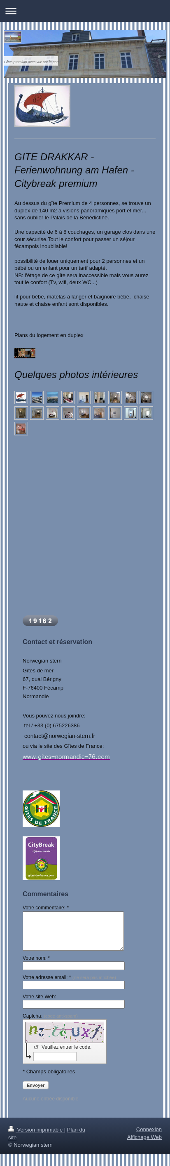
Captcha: (50, 1016)
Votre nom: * (36, 958)
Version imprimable (36, 1130)
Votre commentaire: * (46, 908)
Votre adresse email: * (69, 977)
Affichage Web (144, 1137)
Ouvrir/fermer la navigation (85, 11)
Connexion (149, 1129)
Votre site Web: (39, 997)
